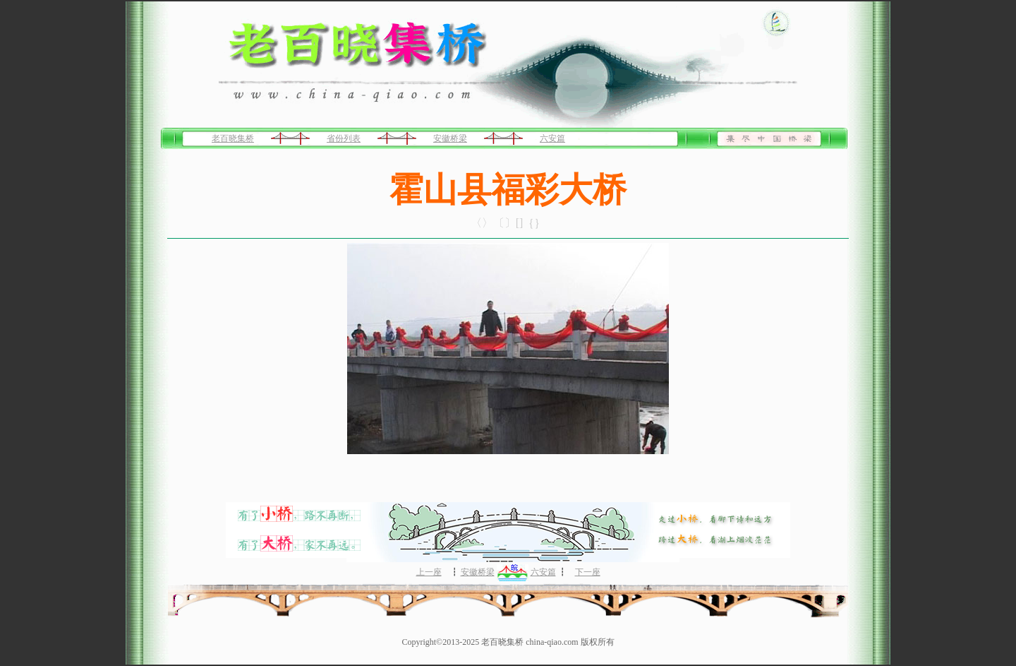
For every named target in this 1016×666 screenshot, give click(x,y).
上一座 (429, 572)
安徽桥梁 (450, 138)
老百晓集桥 (233, 138)
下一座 (587, 572)
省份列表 (344, 138)
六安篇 (552, 138)
